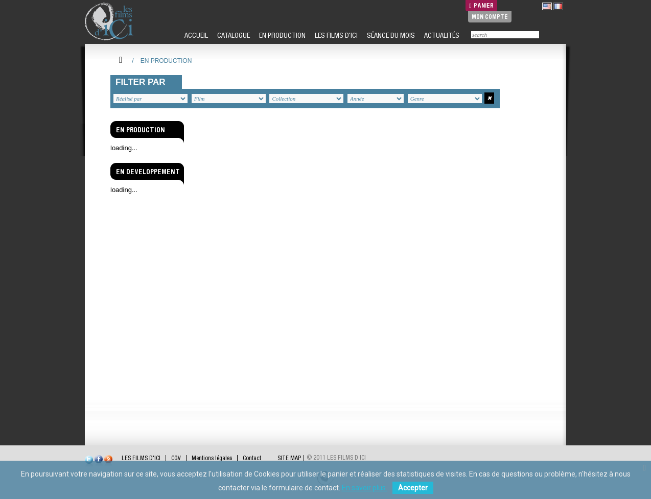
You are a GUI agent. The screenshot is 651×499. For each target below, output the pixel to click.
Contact (252, 458)
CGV (176, 458)
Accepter (413, 488)
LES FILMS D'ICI (335, 35)
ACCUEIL (195, 35)
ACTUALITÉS (441, 35)
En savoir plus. (364, 488)
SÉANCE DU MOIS (390, 35)
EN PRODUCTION (282, 35)
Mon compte (490, 16)
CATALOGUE (233, 35)
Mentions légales (212, 458)
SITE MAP (289, 458)
